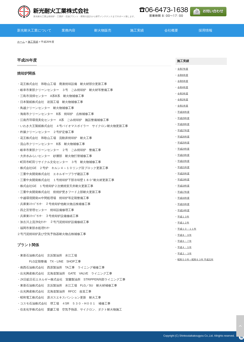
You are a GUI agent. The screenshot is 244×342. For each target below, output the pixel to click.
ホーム (21, 41)
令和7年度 (182, 69)
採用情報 (205, 30)
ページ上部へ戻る (240, 326)
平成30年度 (183, 112)
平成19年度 (183, 179)
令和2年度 (182, 99)
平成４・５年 (184, 247)
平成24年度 (183, 149)
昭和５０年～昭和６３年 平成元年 (195, 259)
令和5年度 (182, 81)
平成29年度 (183, 118)
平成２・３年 (184, 253)
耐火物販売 (102, 30)
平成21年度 (183, 167)
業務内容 (68, 30)
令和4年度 (182, 87)
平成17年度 (183, 192)
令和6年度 (182, 75)
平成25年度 (183, 142)
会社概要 (171, 30)
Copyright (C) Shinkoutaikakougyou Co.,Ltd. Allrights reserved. (199, 335)
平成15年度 (183, 204)
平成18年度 (183, 185)
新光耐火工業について (34, 30)
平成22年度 (183, 161)
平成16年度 (183, 198)
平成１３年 (183, 216)
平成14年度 (183, 210)
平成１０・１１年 (186, 228)
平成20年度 (183, 173)
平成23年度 (183, 155)
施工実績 (137, 30)
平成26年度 (183, 136)
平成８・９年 (184, 235)
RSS (241, 337)
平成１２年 (183, 222)
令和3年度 (182, 93)
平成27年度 (183, 130)
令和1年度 (182, 105)
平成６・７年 (184, 241)
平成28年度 (183, 124)
